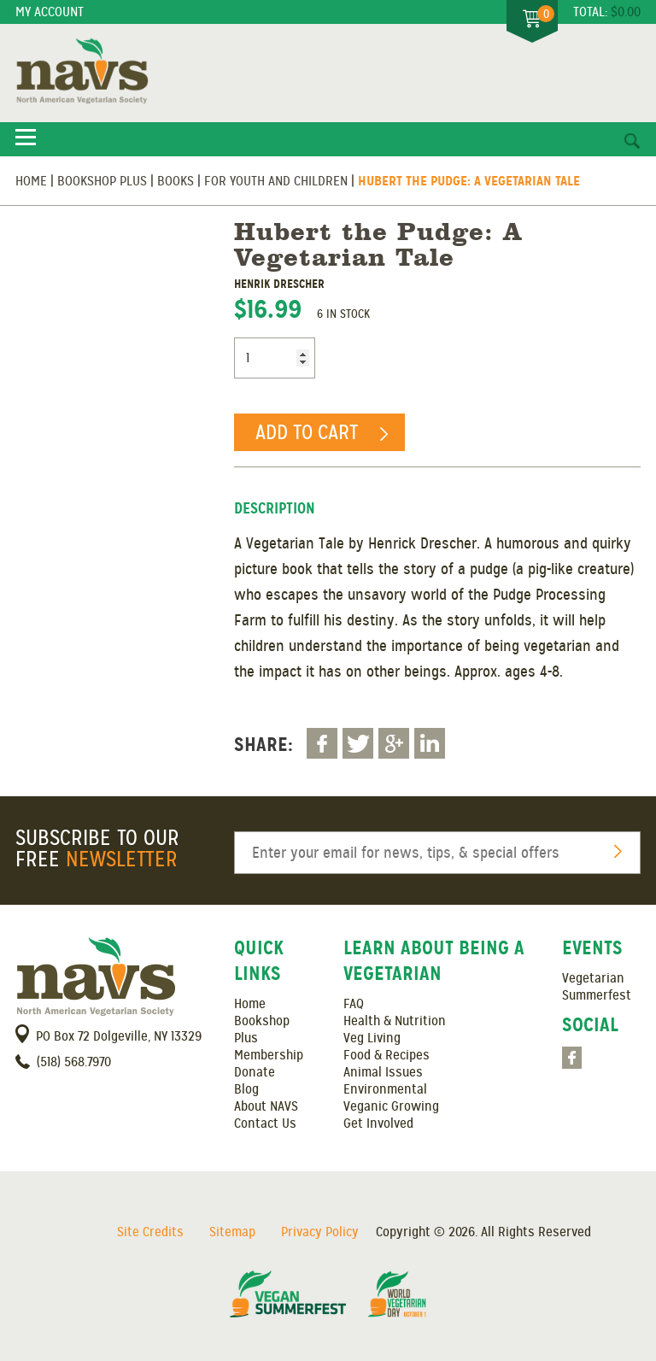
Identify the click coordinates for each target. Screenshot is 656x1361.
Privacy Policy (320, 1232)
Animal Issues (383, 1072)
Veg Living (372, 1038)
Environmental (385, 1089)
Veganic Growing (391, 1106)
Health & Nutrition (394, 1021)
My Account (49, 12)
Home (31, 181)
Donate (254, 1072)
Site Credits (150, 1232)
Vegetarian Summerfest (596, 987)
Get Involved (378, 1123)
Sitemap (232, 1232)
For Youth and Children (276, 181)
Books (175, 181)
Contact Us (265, 1123)
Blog (246, 1089)
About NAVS (266, 1106)
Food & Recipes (386, 1055)
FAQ (353, 1003)
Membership (268, 1055)
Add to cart (306, 432)
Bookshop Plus (102, 181)
